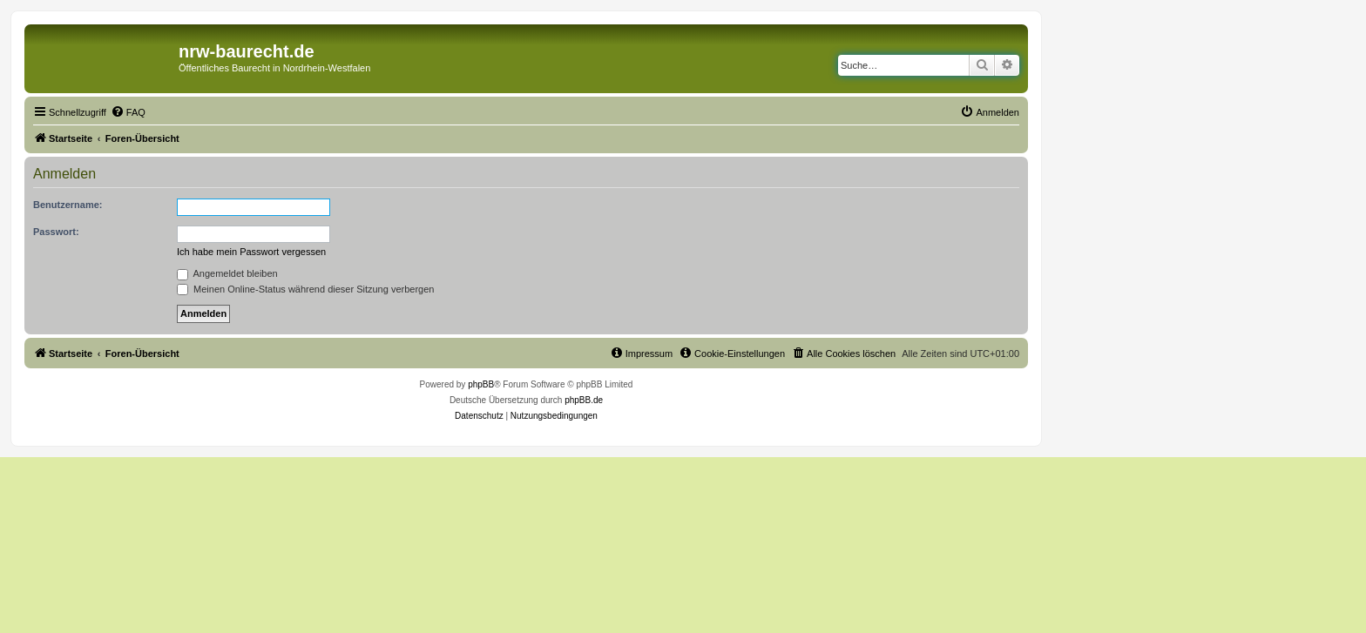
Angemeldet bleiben (227, 273)
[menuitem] (128, 112)
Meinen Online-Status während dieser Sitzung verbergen (305, 289)
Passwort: (56, 231)
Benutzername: (67, 204)
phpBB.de (584, 400)
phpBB (481, 384)
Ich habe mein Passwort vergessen (251, 251)
